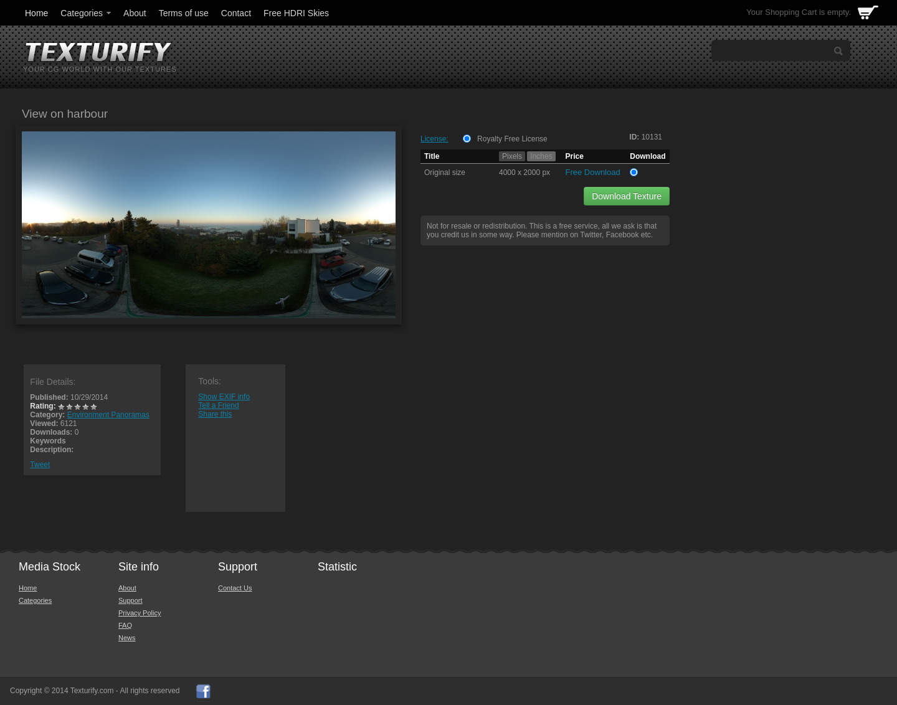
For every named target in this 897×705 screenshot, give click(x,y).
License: (434, 139)
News (127, 637)
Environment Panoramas (108, 414)
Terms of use (184, 13)
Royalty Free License (512, 139)
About (134, 13)
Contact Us (235, 588)
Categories (86, 13)
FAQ (125, 625)
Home (36, 13)
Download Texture (627, 196)
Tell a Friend (218, 405)
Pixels (512, 156)
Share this (215, 414)
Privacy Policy (139, 613)
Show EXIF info (224, 396)
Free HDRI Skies (296, 13)
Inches (541, 156)
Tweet (40, 464)
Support (130, 600)
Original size (444, 172)
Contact (236, 13)
